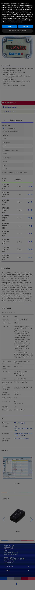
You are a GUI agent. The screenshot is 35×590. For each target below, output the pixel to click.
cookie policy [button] (28, 568)
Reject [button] (9, 582)
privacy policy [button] (28, 561)
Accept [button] (25, 582)
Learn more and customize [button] (17, 586)
